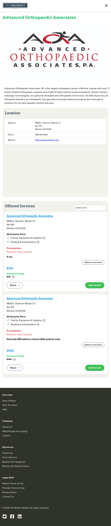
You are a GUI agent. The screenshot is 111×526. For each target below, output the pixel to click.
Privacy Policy (9, 492)
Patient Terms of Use (12, 483)
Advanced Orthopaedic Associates (30, 216)
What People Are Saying (14, 431)
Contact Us (8, 496)
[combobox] (89, 207)
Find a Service (9, 457)
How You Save (9, 405)
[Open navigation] (106, 6)
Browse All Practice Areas (15, 466)
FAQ (4, 409)
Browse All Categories (13, 461)
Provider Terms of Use (13, 488)
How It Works (9, 400)
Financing (7, 453)
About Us (7, 427)
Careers (6, 435)
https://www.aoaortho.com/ (47, 140)
